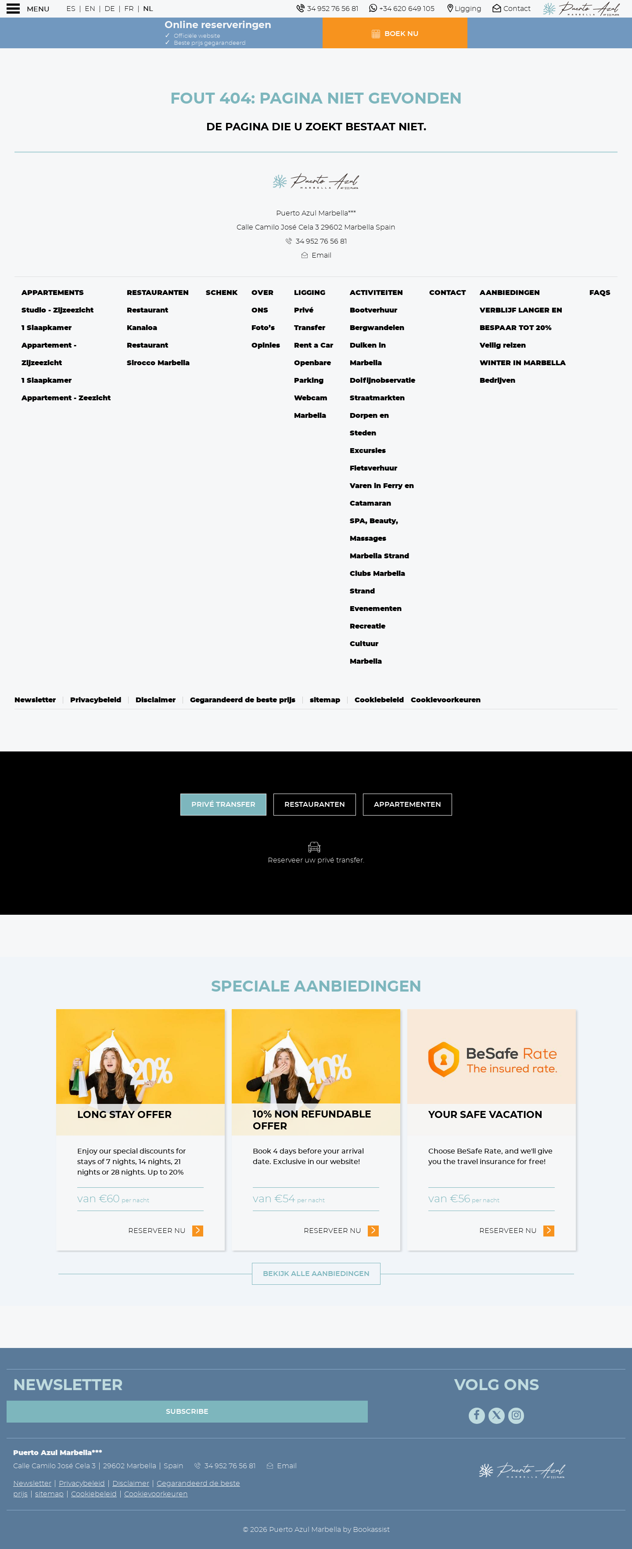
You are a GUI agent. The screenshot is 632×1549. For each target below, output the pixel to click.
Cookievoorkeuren (446, 700)
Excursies (368, 450)
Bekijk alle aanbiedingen (316, 1273)
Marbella (366, 661)
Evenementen (376, 608)
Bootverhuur (373, 310)
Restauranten (158, 292)
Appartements (53, 292)
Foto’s (263, 327)
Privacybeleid (95, 700)
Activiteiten (376, 292)
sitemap (325, 700)
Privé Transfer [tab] (223, 804)
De (109, 8)
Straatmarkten (377, 398)
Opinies (265, 345)
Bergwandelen (377, 327)
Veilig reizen (503, 345)
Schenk (221, 292)
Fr (129, 8)
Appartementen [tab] (407, 804)
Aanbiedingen (510, 292)
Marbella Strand (379, 556)
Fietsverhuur (373, 468)
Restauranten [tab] (314, 804)
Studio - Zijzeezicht (57, 310)
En (90, 8)
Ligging (309, 292)
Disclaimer (156, 700)
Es (70, 8)
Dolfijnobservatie (382, 380)
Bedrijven (497, 380)
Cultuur (364, 643)
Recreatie (367, 626)
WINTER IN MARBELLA (523, 363)
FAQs (599, 292)
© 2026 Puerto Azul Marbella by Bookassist (316, 1529)
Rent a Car (313, 345)
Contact (447, 292)
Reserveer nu (166, 1230)
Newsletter (35, 700)
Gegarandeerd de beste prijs (242, 700)
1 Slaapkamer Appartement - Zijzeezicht (49, 345)
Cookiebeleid (379, 700)
